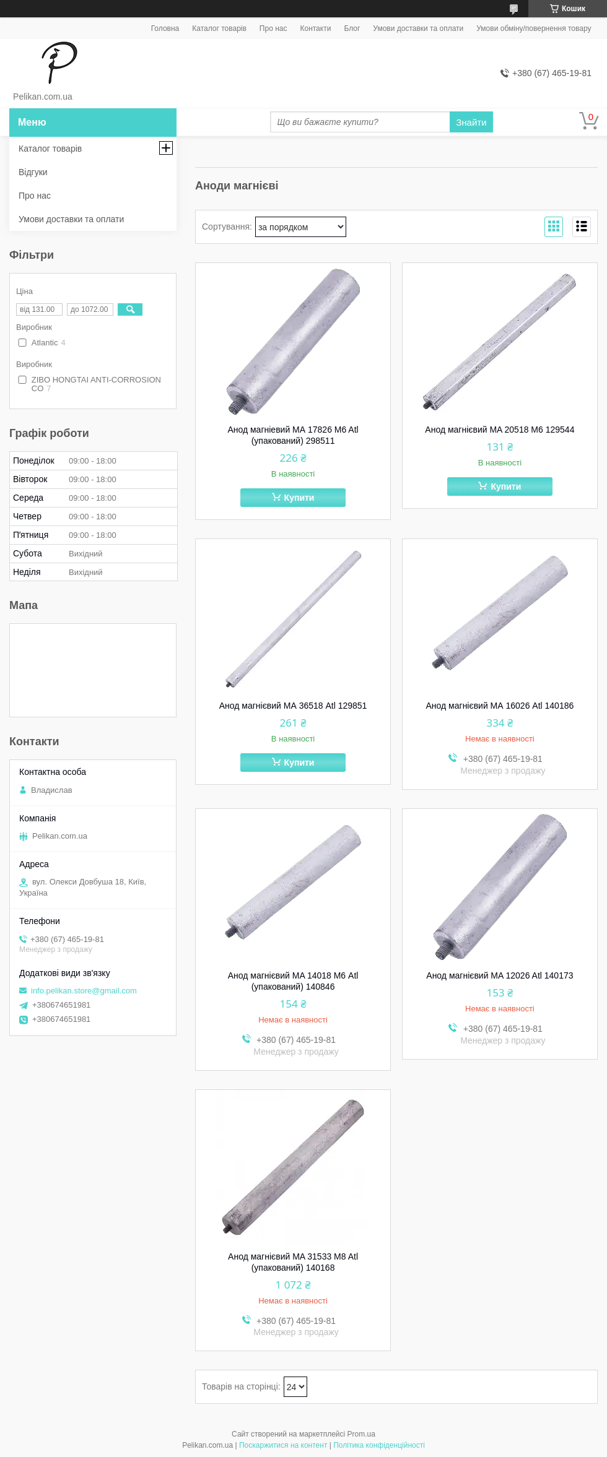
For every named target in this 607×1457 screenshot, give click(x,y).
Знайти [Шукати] (471, 122)
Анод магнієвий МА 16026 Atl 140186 (500, 706)
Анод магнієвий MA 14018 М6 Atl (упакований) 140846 (293, 981)
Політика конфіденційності (379, 1445)
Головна (165, 28)
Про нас (273, 28)
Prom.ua (361, 1434)
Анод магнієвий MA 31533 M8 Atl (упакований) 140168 (293, 1262)
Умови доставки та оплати (418, 28)
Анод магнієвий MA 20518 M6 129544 (499, 430)
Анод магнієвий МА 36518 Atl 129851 (293, 706)
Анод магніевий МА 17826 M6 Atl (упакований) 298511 (292, 435)
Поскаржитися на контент (283, 1445)
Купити (299, 498)
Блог (352, 28)
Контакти (315, 28)
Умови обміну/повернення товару (533, 28)
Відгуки (33, 172)
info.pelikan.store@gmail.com (84, 990)
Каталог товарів (219, 28)
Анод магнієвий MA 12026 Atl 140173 (499, 975)
